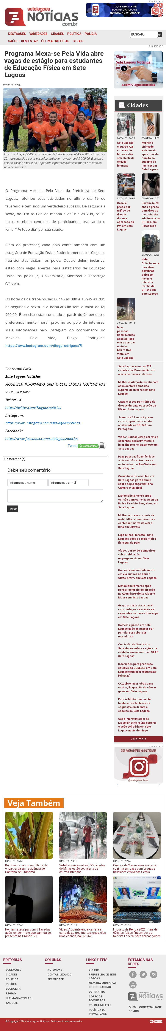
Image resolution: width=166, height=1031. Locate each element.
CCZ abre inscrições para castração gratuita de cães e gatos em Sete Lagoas (137, 687)
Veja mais (138, 739)
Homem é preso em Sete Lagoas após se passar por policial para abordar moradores (136, 630)
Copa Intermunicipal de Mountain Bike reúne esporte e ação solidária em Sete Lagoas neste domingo (137, 724)
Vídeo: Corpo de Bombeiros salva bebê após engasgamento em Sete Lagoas (136, 556)
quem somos (134, 1009)
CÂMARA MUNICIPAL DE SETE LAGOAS (102, 985)
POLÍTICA (74, 34)
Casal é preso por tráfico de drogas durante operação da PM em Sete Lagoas (137, 405)
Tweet (73, 446)
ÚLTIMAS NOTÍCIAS (55, 41)
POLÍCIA (91, 34)
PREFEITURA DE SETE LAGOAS (102, 976)
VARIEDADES (38, 34)
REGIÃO (11, 993)
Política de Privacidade (97, 1011)
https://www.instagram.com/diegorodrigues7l (43, 345)
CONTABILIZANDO (59, 974)
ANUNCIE (12, 1003)
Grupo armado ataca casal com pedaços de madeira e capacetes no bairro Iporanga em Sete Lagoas (138, 611)
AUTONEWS (54, 969)
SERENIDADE (55, 979)
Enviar (13, 509)
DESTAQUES (17, 34)
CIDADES (57, 34)
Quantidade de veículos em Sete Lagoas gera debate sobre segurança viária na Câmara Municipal (136, 482)
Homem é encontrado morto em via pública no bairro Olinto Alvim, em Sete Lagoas (137, 574)
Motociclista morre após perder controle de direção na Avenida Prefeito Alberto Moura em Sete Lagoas (136, 591)
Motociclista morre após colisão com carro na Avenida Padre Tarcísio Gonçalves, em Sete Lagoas (138, 501)
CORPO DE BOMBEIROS (97, 998)
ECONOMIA (13, 988)
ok (159, 34)
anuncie (155, 1007)
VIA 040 (94, 969)
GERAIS (78, 41)
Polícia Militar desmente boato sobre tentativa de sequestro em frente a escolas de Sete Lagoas (134, 705)
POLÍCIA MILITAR (100, 1005)
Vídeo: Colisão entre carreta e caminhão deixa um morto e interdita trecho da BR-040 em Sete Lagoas (138, 442)
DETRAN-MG (97, 991)
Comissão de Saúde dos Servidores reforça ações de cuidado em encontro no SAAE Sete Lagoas (138, 650)
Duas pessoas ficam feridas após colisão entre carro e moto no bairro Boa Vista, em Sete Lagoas (137, 462)
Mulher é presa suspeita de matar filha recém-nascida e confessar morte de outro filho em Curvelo (136, 521)
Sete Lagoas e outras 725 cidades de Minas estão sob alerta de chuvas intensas (136, 370)
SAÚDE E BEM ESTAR (23, 41)
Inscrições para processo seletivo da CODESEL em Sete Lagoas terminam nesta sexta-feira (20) (137, 669)
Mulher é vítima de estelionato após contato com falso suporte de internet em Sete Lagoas (138, 387)
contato (145, 1007)
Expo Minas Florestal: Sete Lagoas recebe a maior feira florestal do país (137, 538)
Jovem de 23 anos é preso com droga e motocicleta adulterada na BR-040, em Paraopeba (135, 423)
